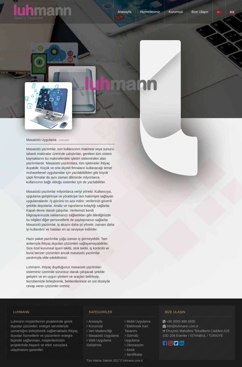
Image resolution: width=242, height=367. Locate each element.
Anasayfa (124, 12)
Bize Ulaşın (199, 12)
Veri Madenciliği (100, 331)
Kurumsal (96, 326)
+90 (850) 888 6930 (179, 321)
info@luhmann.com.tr (180, 326)
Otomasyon (135, 345)
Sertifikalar (134, 354)
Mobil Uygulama (138, 321)
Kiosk (131, 350)
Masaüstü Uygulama (104, 335)
